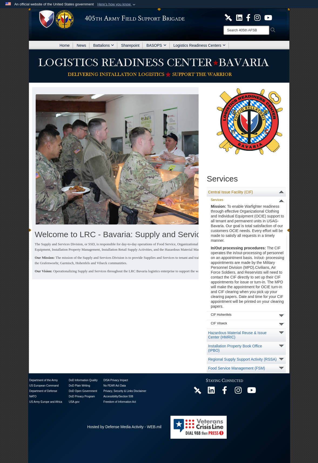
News (81, 45)
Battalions (103, 45)
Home (65, 45)
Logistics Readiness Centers (199, 45)
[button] (116, 4)
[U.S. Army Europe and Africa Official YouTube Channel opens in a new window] (268, 17)
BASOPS (156, 45)
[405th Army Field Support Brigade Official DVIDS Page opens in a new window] (197, 390)
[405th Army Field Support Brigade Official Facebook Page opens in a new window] (248, 17)
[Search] (246, 30)
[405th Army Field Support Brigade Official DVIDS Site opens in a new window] (228, 17)
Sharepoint (130, 45)
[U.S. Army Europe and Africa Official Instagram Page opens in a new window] (257, 17)
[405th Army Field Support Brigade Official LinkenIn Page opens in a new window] (211, 392)
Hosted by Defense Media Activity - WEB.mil (124, 427)
